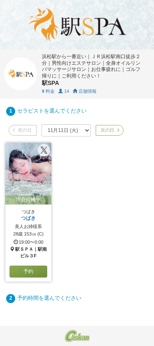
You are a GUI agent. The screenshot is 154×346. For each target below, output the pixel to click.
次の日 (109, 129)
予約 (28, 271)
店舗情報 (85, 91)
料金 (48, 91)
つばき (28, 218)
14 (63, 91)
